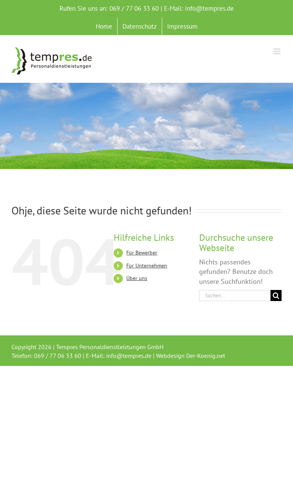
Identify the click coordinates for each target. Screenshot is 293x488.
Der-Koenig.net (205, 355)
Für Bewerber (141, 252)
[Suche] (276, 295)
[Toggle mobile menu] (278, 51)
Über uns (136, 278)
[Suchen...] (234, 295)
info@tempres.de (209, 8)
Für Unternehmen (146, 265)
